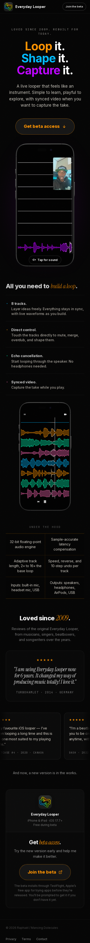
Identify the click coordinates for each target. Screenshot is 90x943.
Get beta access (45, 126)
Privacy (11, 939)
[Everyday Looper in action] (45, 205)
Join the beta (74, 6)
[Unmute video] (45, 260)
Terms (26, 939)
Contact (41, 939)
